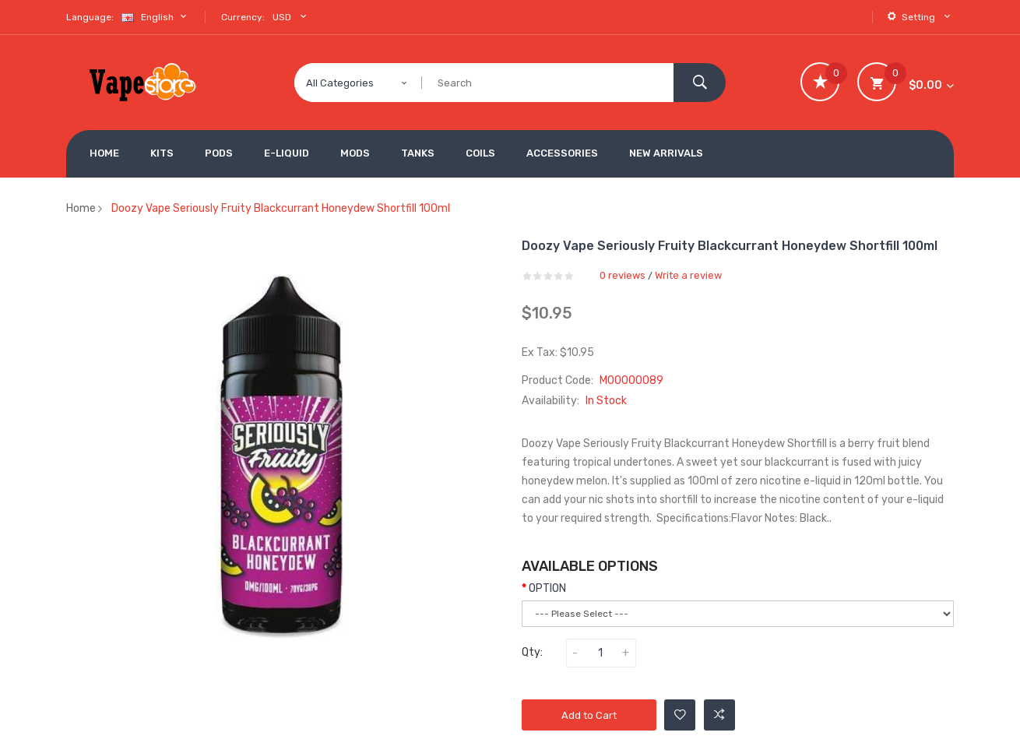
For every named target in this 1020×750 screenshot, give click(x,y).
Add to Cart (589, 715)
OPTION (547, 588)
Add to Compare (719, 715)
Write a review (688, 275)
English (155, 17)
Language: (90, 17)
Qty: (532, 652)
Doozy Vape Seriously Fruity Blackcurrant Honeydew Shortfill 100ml (280, 208)
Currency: (243, 17)
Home (81, 208)
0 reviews (622, 275)
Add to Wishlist (680, 715)
